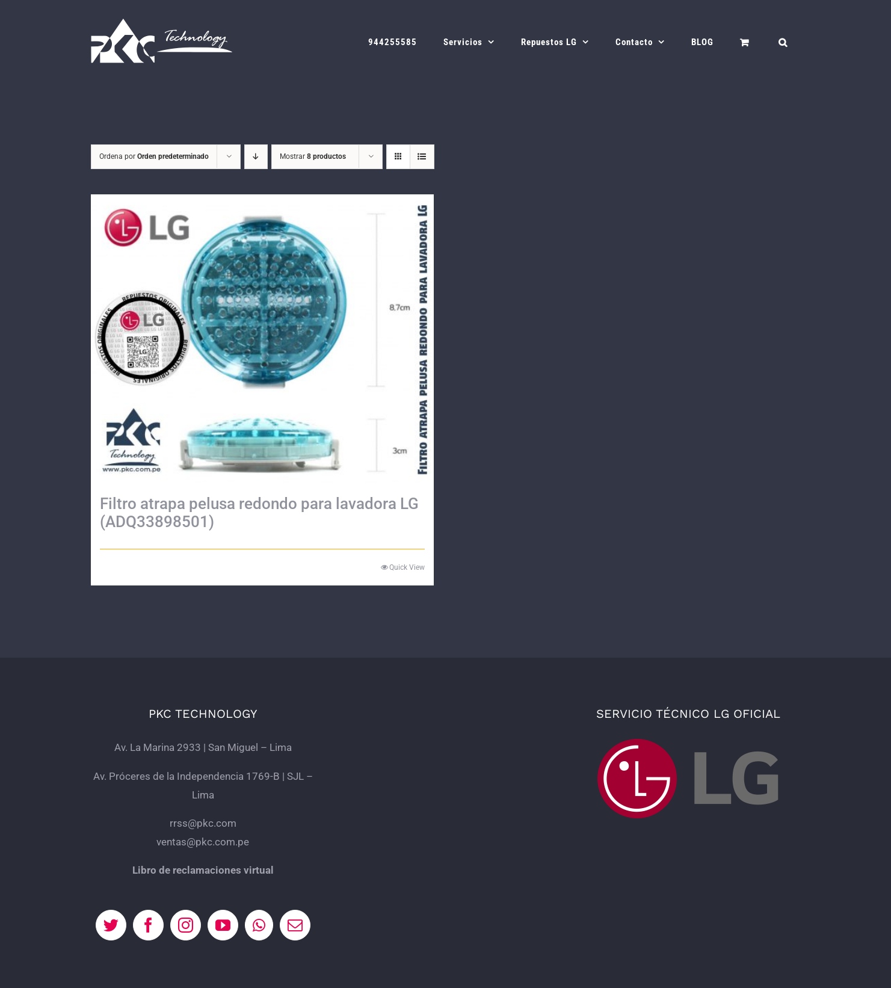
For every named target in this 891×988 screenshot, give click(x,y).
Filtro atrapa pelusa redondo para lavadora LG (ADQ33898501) (259, 513)
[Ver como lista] (422, 156)
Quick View (407, 567)
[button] (783, 42)
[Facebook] (148, 925)
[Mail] (295, 925)
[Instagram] (185, 925)
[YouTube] (223, 925)
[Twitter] (111, 925)
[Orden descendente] (256, 156)
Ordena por (154, 156)
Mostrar (313, 156)
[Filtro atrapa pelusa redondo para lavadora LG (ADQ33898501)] (262, 338)
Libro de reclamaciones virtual (203, 870)
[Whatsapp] (259, 925)
